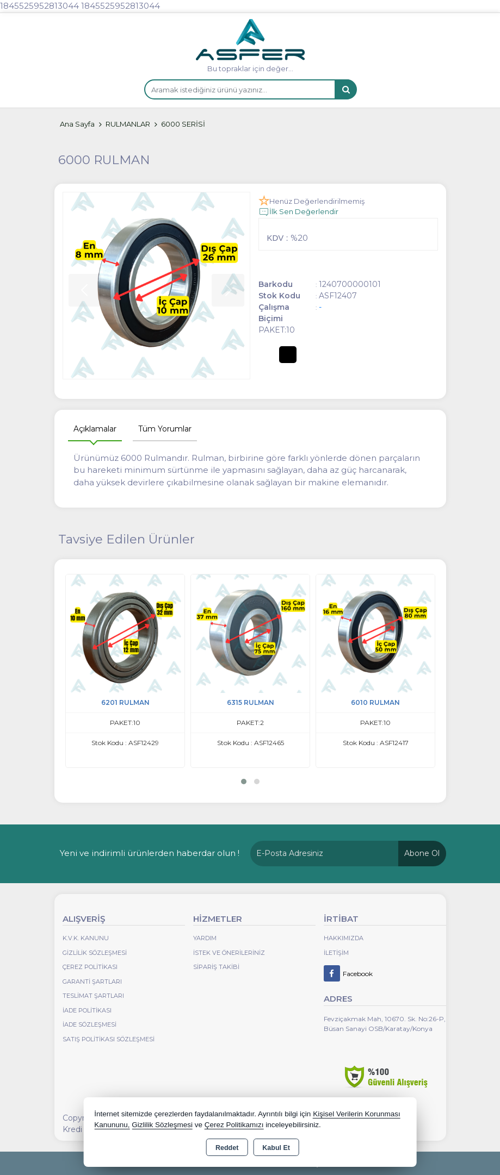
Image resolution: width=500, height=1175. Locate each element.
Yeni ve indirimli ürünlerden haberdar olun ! (149, 853)
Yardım (205, 938)
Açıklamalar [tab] (94, 429)
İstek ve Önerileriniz (229, 953)
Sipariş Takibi (216, 967)
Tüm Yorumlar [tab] (165, 429)
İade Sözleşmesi (89, 1024)
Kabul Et (276, 1148)
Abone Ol (422, 853)
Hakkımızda (343, 938)
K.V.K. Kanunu (86, 938)
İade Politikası (87, 1010)
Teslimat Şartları (93, 995)
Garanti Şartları (92, 981)
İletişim (336, 953)
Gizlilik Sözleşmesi (95, 953)
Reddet (226, 1148)
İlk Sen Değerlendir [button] (298, 212)
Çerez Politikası (90, 967)
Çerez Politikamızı (234, 1125)
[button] (243, 781)
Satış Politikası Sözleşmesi (109, 1039)
